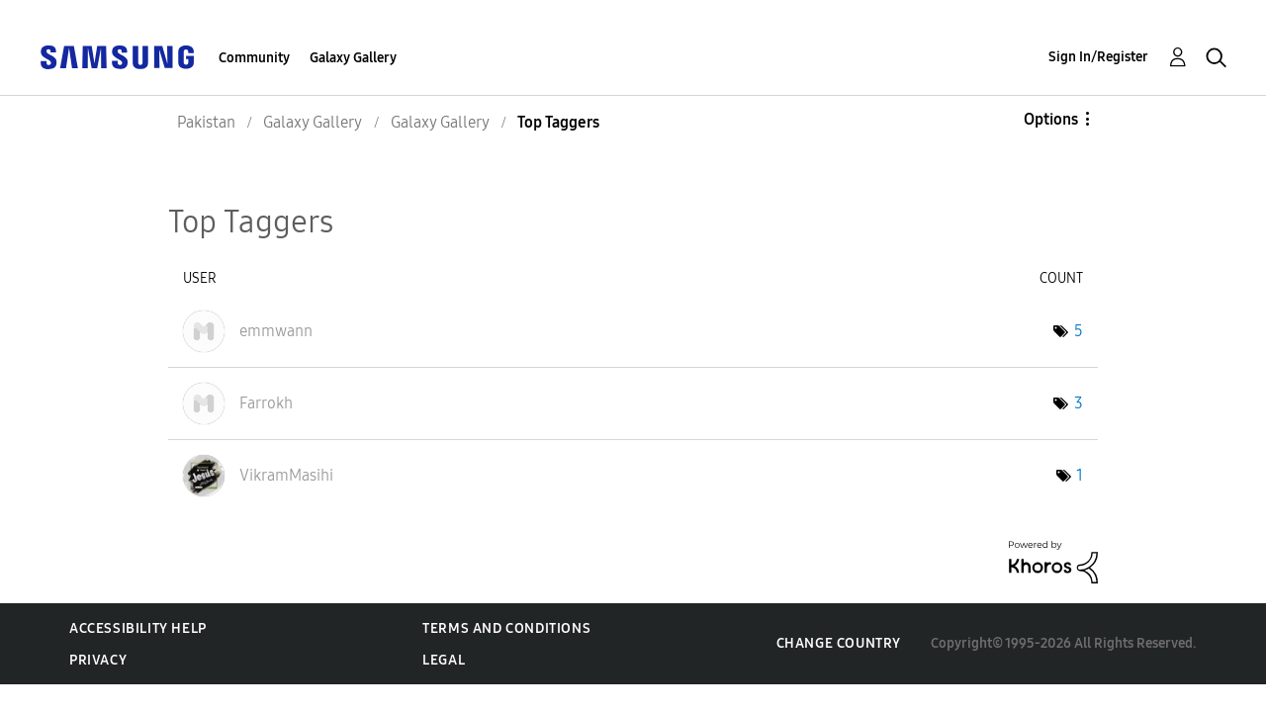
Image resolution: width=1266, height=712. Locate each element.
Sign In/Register (1098, 56)
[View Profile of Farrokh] (266, 403)
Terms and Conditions (506, 628)
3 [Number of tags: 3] (1078, 403)
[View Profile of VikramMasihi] (286, 475)
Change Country (838, 643)
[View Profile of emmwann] (276, 330)
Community (254, 57)
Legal (443, 660)
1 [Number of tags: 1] (1079, 475)
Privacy (98, 660)
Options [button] (1051, 119)
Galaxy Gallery (353, 57)
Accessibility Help (138, 628)
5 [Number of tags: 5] (1078, 330)
